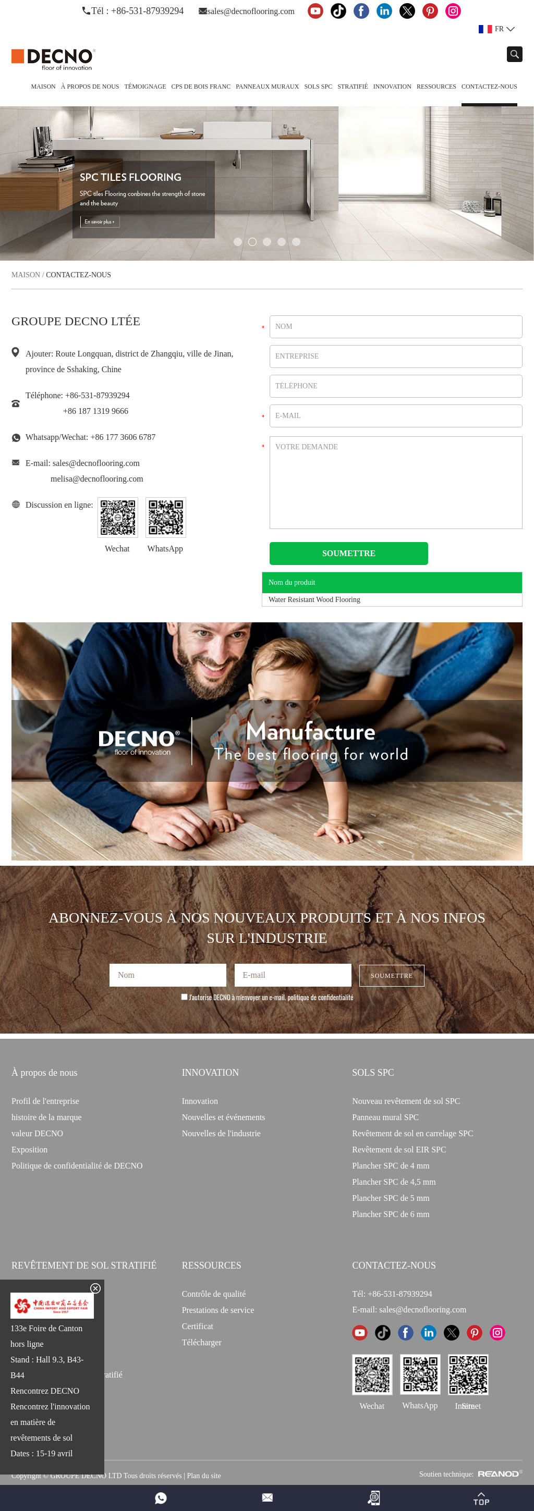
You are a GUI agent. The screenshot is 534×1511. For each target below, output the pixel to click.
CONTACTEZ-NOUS (394, 1265)
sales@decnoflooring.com (251, 11)
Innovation (392, 86)
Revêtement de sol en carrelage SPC (412, 1133)
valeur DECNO (37, 1133)
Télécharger (202, 1342)
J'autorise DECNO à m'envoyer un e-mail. (267, 997)
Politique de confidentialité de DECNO (77, 1165)
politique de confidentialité (321, 997)
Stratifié (352, 86)
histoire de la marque (46, 1117)
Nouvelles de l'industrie (221, 1133)
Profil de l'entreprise (45, 1101)
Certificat (197, 1326)
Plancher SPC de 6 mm (390, 1214)
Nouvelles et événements (223, 1117)
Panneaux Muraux (267, 86)
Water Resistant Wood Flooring (314, 600)
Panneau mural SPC (385, 1117)
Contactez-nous (489, 86)
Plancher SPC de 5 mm (390, 1198)
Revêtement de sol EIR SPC (399, 1149)
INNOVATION (210, 1072)
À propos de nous (90, 86)
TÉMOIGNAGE (145, 86)
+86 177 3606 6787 (122, 437)
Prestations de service (218, 1310)
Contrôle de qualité (214, 1293)
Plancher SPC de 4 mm (390, 1165)
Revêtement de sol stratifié (84, 1265)
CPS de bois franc (200, 86)
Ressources (436, 86)
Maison (43, 86)
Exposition (29, 1149)
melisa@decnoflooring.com (97, 478)
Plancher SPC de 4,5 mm (393, 1181)
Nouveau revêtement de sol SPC (406, 1101)
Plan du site (204, 1476)
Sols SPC (318, 86)
